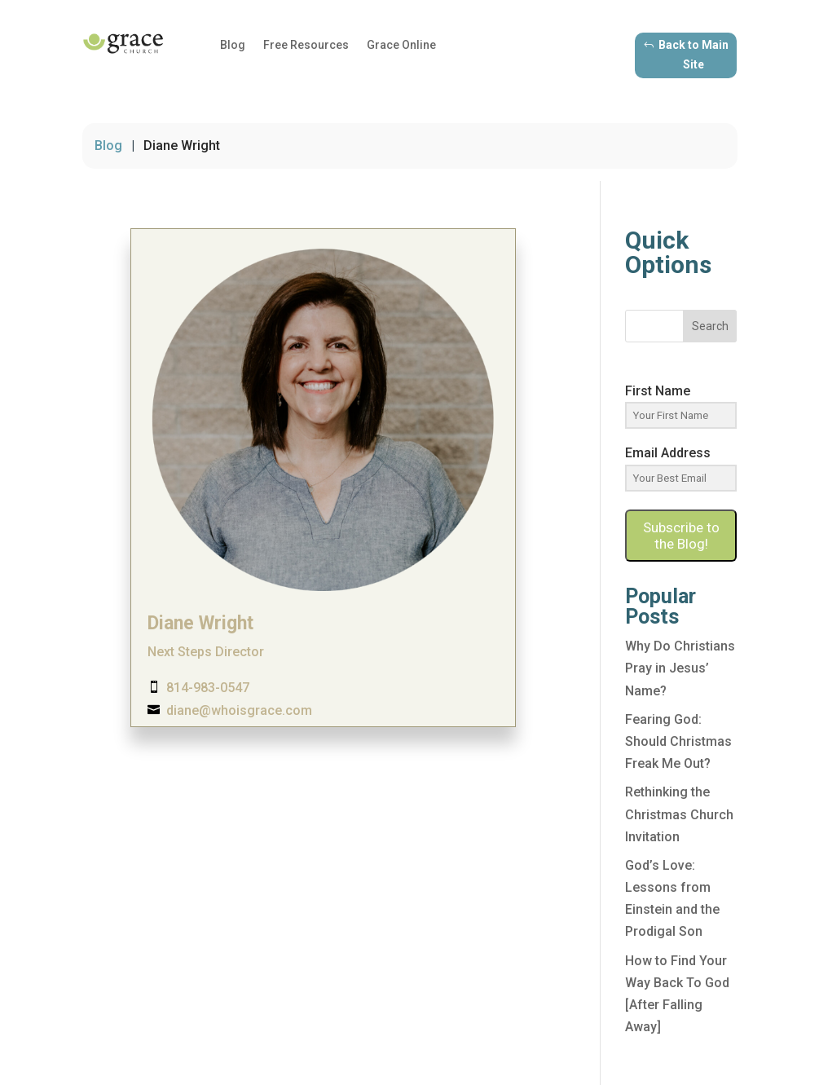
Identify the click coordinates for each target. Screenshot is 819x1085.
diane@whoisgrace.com (239, 710)
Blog (232, 45)
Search (710, 326)
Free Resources (306, 45)
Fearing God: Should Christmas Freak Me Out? (678, 741)
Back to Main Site (693, 54)
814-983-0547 (207, 687)
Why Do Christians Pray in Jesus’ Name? (680, 668)
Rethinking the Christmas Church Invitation (679, 814)
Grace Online (401, 45)
